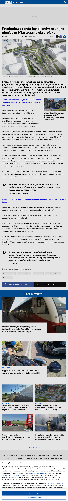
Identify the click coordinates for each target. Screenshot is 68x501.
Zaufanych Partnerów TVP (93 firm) (13, 475)
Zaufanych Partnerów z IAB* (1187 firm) (39, 473)
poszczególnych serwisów (55, 483)
